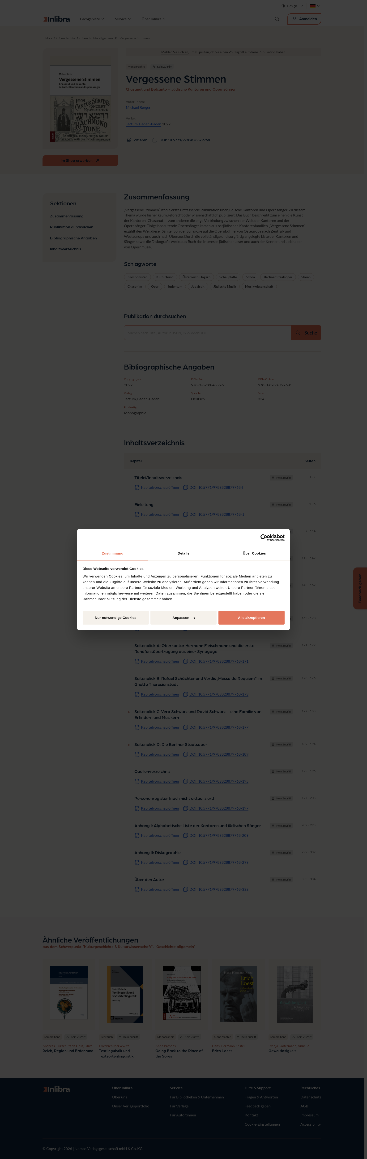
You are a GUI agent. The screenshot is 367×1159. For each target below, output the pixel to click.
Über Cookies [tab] (254, 553)
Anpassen (183, 618)
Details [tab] (183, 553)
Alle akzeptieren (251, 618)
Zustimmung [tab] (113, 553)
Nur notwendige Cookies (116, 618)
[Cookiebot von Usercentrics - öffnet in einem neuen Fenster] (264, 537)
